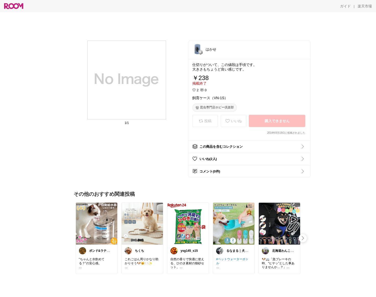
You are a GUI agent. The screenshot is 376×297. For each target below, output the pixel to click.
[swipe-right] (303, 238)
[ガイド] (345, 6)
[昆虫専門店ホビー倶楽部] (214, 108)
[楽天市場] (365, 6)
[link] (96, 223)
